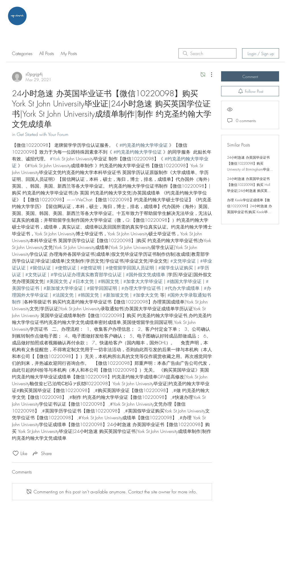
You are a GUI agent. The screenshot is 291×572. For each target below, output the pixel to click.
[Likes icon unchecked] (15, 453)
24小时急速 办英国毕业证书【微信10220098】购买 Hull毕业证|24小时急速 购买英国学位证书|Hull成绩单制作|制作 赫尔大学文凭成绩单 (249, 190)
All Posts (46, 53)
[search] (207, 53)
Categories (22, 53)
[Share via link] (42, 453)
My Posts (69, 53)
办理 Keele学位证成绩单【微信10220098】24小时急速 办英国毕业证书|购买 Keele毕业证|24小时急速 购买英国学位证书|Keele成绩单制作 (249, 212)
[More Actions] (208, 74)
